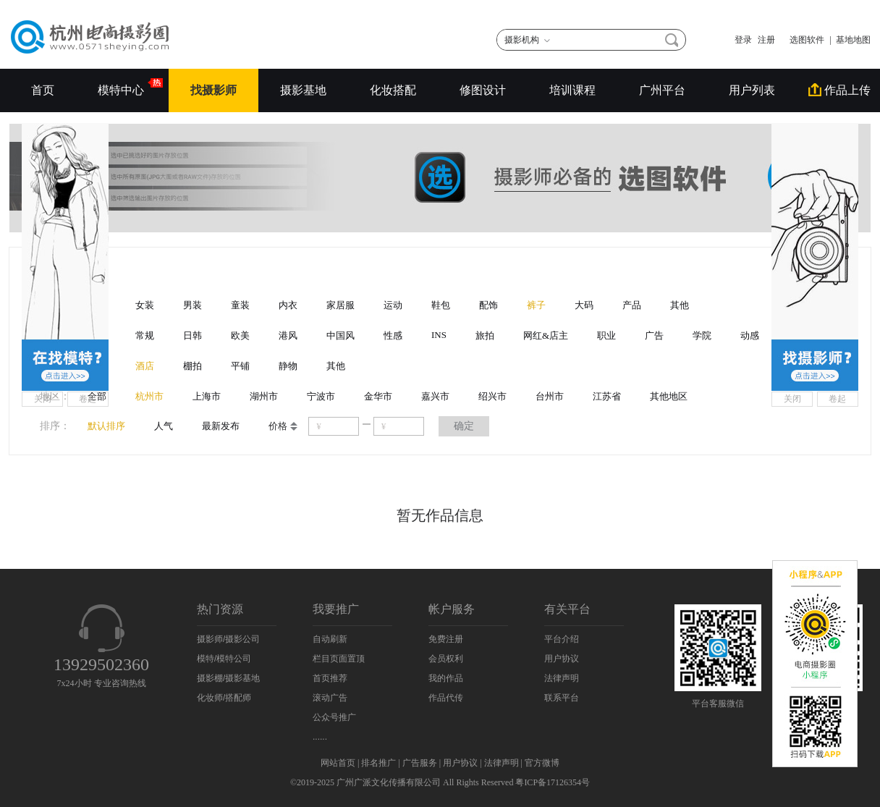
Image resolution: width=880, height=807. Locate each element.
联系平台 (561, 698)
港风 (288, 335)
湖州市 (264, 396)
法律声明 (561, 678)
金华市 (378, 396)
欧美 (240, 335)
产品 (631, 305)
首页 (42, 90)
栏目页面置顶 (339, 659)
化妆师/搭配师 (224, 698)
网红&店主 (545, 335)
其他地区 (669, 396)
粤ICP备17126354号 (552, 782)
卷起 (87, 399)
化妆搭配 (393, 90)
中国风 (340, 335)
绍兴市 (492, 396)
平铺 (240, 365)
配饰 (488, 305)
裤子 (536, 305)
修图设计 (483, 90)
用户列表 (752, 90)
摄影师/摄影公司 (228, 639)
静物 (288, 365)
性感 (393, 335)
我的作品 (445, 678)
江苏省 (607, 396)
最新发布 (221, 426)
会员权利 (445, 659)
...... (320, 737)
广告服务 (419, 763)
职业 (606, 335)
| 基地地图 (850, 40)
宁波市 (321, 396)
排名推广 (378, 763)
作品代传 (445, 698)
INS (439, 334)
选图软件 (802, 40)
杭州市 (149, 396)
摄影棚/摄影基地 (228, 678)
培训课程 (572, 90)
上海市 (206, 396)
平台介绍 (561, 639)
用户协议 (561, 659)
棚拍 (192, 365)
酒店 (144, 365)
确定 (464, 426)
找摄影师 (213, 90)
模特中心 (122, 86)
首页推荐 (330, 678)
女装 (144, 305)
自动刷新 (330, 639)
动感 (749, 335)
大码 (584, 305)
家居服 (340, 305)
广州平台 (662, 90)
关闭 (42, 399)
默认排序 (106, 426)
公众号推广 (334, 717)
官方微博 (542, 763)
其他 (679, 305)
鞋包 (440, 305)
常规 (144, 335)
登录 (743, 40)
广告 (654, 335)
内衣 (288, 305)
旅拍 (484, 335)
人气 (163, 426)
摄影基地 (303, 90)
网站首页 (338, 763)
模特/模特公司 (224, 659)
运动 (393, 305)
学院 (702, 335)
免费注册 (445, 639)
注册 (766, 40)
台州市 (550, 396)
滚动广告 (330, 698)
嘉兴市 (435, 396)
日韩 (192, 335)
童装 (240, 305)
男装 (192, 305)
